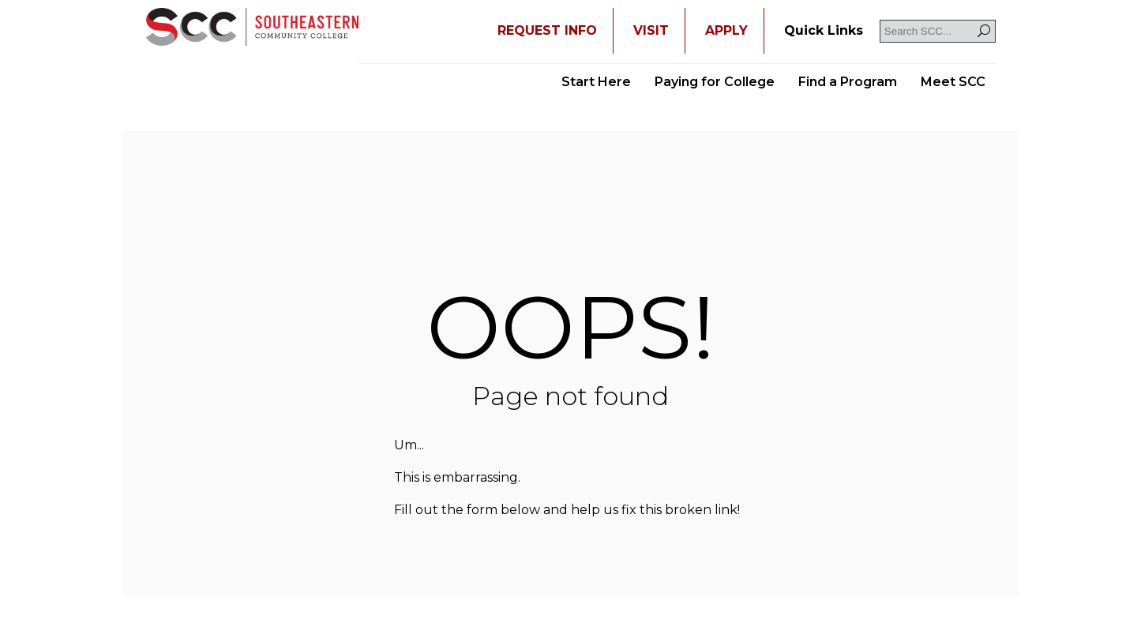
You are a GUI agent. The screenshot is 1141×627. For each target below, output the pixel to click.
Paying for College (715, 81)
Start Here (596, 81)
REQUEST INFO (547, 30)
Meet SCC (953, 81)
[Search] (984, 31)
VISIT (651, 30)
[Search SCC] (938, 31)
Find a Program (847, 81)
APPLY (726, 30)
